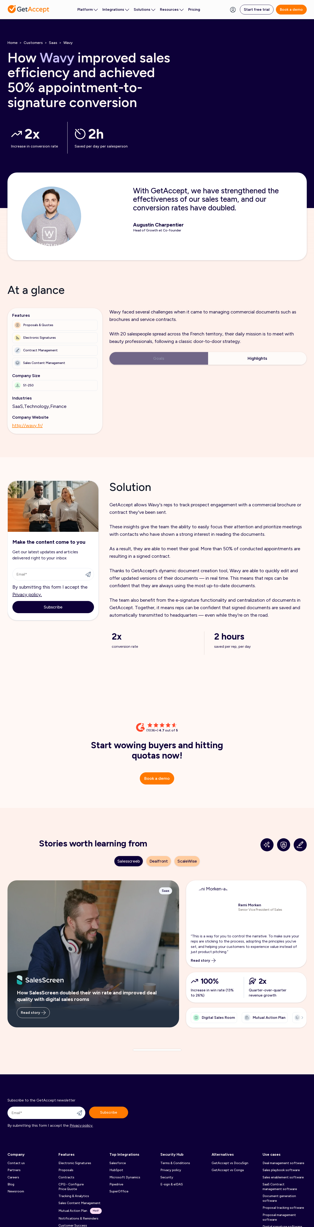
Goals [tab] (158, 358)
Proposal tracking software (283, 1208)
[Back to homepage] (28, 9)
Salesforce (117, 1163)
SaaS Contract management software (280, 1186)
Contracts (66, 1177)
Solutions (144, 9)
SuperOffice (118, 1191)
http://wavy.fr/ (27, 425)
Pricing (194, 9)
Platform (87, 9)
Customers (33, 42)
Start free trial (257, 9)
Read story (33, 1017)
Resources (172, 9)
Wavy (68, 42)
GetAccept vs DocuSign (230, 1163)
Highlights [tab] (257, 358)
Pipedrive (116, 1184)
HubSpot (116, 1170)
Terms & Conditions (175, 1163)
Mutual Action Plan (80, 1211)
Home (12, 42)
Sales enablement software (283, 1177)
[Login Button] (233, 9)
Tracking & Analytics (73, 1196)
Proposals (65, 1170)
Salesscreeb (128, 861)
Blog (10, 1184)
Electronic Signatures (74, 1163)
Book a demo (291, 9)
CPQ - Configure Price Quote (71, 1186)
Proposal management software (279, 1217)
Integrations (115, 9)
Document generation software (279, 1198)
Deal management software (283, 1163)
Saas (53, 42)
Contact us (16, 1163)
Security (166, 1177)
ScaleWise (187, 861)
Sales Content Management (79, 1203)
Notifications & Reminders (78, 1218)
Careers (13, 1177)
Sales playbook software (281, 1170)
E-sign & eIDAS (171, 1184)
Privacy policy (170, 1170)
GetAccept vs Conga (228, 1170)
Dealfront (158, 861)
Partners (14, 1170)
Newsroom (15, 1191)
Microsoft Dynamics (124, 1177)
